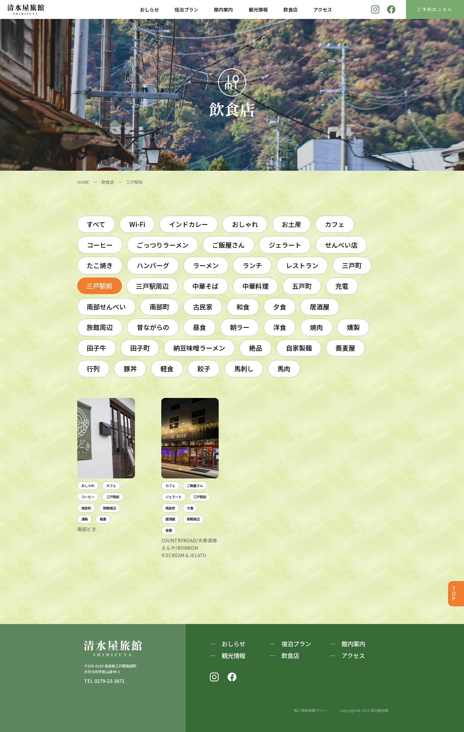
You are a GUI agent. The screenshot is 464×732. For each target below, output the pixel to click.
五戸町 (302, 286)
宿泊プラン (186, 9)
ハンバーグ (153, 265)
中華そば (205, 286)
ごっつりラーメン (162, 244)
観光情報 (258, 9)
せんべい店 (341, 244)
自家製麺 (299, 347)
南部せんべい (106, 306)
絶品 (255, 347)
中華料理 (255, 286)
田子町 (140, 347)
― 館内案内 (347, 643)
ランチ (252, 265)
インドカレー (188, 224)
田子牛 (96, 347)
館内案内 (223, 9)
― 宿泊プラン (290, 643)
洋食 (279, 327)
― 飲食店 (284, 655)
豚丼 (130, 368)
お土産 (291, 224)
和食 (242, 306)
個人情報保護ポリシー (311, 710)
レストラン (302, 265)
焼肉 (316, 327)
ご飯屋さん (228, 244)
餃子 (203, 368)
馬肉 (283, 368)
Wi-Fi (137, 224)
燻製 (353, 327)
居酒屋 (319, 306)
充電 (341, 286)
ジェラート (285, 244)
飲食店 (290, 9)
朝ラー (239, 327)
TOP (453, 593)
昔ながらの (153, 327)
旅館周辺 (100, 327)
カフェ (334, 224)
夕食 (279, 306)
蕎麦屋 (345, 347)
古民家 (202, 306)
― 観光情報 (227, 655)
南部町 (159, 306)
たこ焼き (100, 265)
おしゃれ (245, 224)
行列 (93, 368)
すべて (96, 224)
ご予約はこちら (435, 9)
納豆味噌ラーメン (199, 347)
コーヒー (100, 244)
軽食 (166, 368)
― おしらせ (227, 643)
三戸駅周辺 (152, 286)
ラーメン (206, 265)
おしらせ (149, 9)
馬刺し (244, 368)
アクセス (322, 9)
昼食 (199, 327)
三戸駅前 (99, 285)
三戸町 (352, 265)
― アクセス (347, 655)
